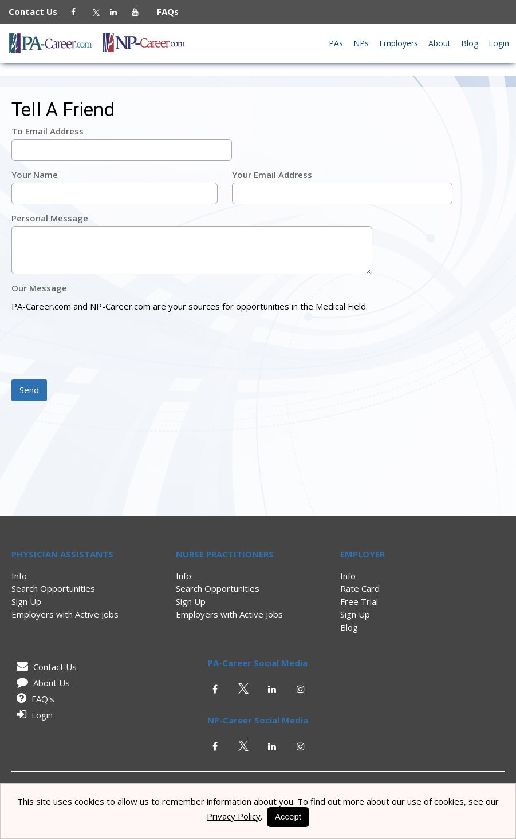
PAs (336, 43)
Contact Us (39, 11)
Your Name (34, 174)
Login (499, 43)
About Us (41, 682)
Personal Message (49, 218)
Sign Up (26, 601)
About (439, 43)
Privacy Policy (234, 816)
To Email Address (47, 131)
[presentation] (98, 346)
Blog (469, 43)
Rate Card (360, 588)
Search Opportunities (53, 588)
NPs (361, 43)
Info (19, 575)
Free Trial (359, 601)
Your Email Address (272, 174)
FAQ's (33, 699)
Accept (288, 816)
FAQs (163, 11)
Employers (398, 43)
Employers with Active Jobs (65, 614)
